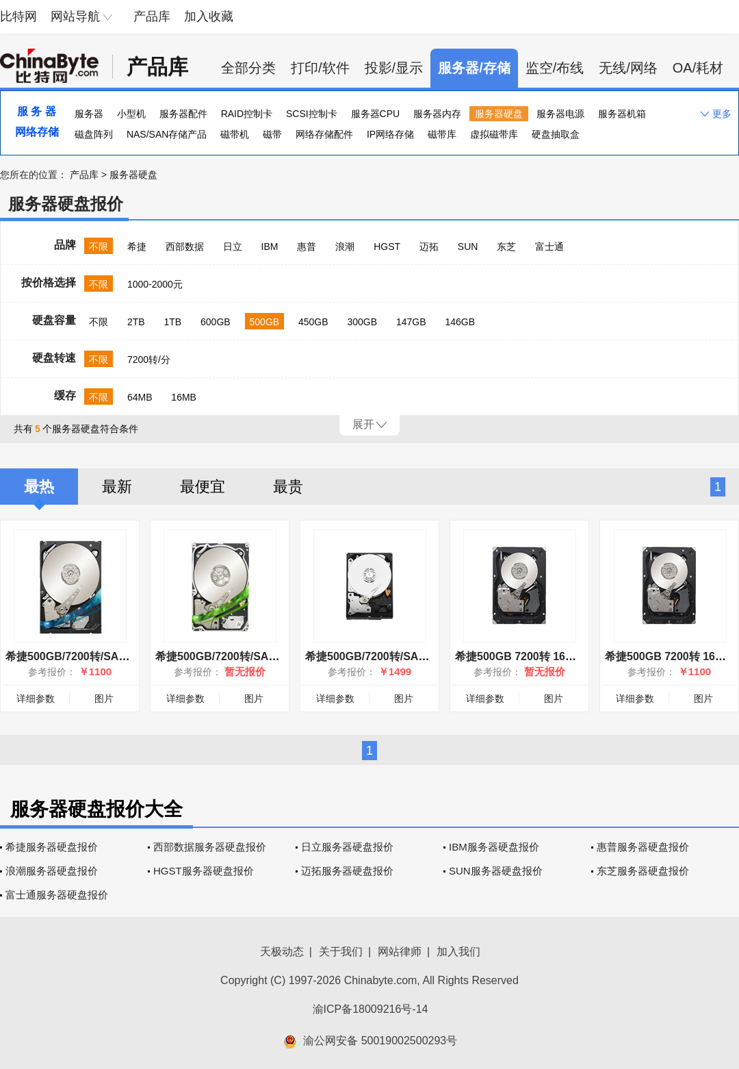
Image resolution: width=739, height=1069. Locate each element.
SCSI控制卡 (311, 113)
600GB (215, 321)
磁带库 (442, 134)
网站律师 (400, 951)
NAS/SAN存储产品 (167, 134)
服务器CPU (375, 113)
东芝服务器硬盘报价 (643, 871)
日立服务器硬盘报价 (347, 847)
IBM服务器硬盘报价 (494, 847)
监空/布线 (555, 67)
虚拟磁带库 (494, 134)
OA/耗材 (698, 67)
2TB (136, 321)
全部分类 (248, 67)
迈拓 (429, 246)
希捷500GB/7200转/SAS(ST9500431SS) (254, 656)
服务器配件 (183, 113)
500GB (265, 321)
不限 (98, 246)
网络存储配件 (324, 134)
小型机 (131, 113)
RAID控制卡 (246, 113)
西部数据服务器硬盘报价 (209, 847)
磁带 (272, 134)
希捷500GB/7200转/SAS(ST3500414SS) (105, 656)
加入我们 (458, 951)
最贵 (288, 486)
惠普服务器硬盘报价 (643, 847)
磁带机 (234, 134)
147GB (411, 321)
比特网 (18, 16)
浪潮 (344, 246)
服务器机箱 (622, 113)
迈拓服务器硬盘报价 (347, 871)
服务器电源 (560, 113)
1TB (172, 321)
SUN (468, 246)
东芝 (506, 246)
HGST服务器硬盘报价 (203, 871)
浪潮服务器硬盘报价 (51, 871)
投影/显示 (394, 67)
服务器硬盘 (499, 113)
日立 (232, 246)
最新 (117, 486)
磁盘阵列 (94, 134)
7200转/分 (148, 359)
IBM (269, 246)
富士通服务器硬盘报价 (56, 895)
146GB (460, 321)
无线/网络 (628, 67)
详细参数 (35, 698)
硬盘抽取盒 (556, 134)
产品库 (151, 16)
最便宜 (202, 486)
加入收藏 (208, 16)
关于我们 (341, 951)
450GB (313, 321)
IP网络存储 (390, 134)
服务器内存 (437, 113)
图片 (104, 698)
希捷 (136, 246)
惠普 (306, 246)
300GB (363, 321)
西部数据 (185, 246)
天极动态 (282, 951)
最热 (39, 486)
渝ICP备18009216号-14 (370, 1009)
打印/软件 (320, 67)
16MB (183, 397)
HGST (387, 246)
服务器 (89, 113)
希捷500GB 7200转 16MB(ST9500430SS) (558, 656)
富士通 (549, 246)
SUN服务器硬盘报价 (496, 871)
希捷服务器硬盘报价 (51, 847)
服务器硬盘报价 (65, 203)
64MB (140, 397)
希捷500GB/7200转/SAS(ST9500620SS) (404, 656)
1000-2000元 (155, 284)
